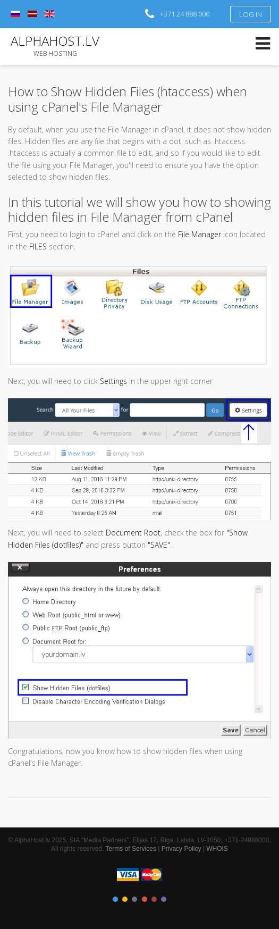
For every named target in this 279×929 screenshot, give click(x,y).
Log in (250, 14)
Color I (115, 899)
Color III (134, 899)
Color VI (163, 899)
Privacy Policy (181, 848)
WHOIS (217, 848)
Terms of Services (131, 848)
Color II (125, 899)
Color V (154, 899)
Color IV (144, 899)
